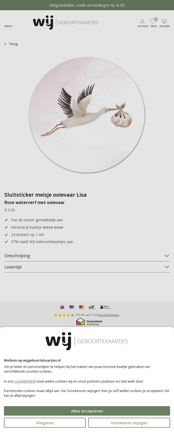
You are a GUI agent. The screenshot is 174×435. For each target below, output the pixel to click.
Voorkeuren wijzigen (129, 422)
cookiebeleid (25, 381)
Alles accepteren (87, 410)
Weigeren (45, 422)
